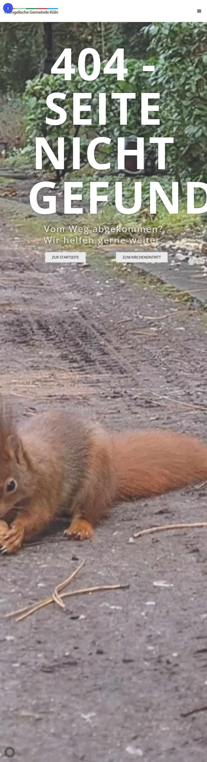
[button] (199, 11)
